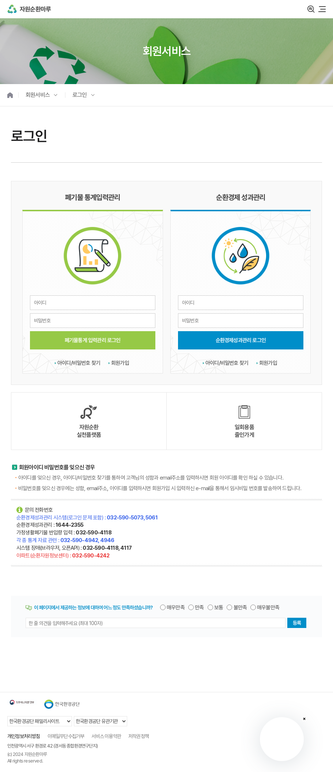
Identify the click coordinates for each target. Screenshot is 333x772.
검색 (311, 9)
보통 (218, 607)
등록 (297, 623)
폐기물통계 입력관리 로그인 (93, 340)
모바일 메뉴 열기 (322, 9)
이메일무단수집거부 (66, 736)
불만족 (240, 607)
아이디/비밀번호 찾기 (78, 363)
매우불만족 (268, 607)
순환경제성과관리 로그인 (240, 340)
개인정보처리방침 (23, 736)
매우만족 (176, 607)
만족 (199, 607)
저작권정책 (138, 736)
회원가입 (120, 363)
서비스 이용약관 (106, 736)
